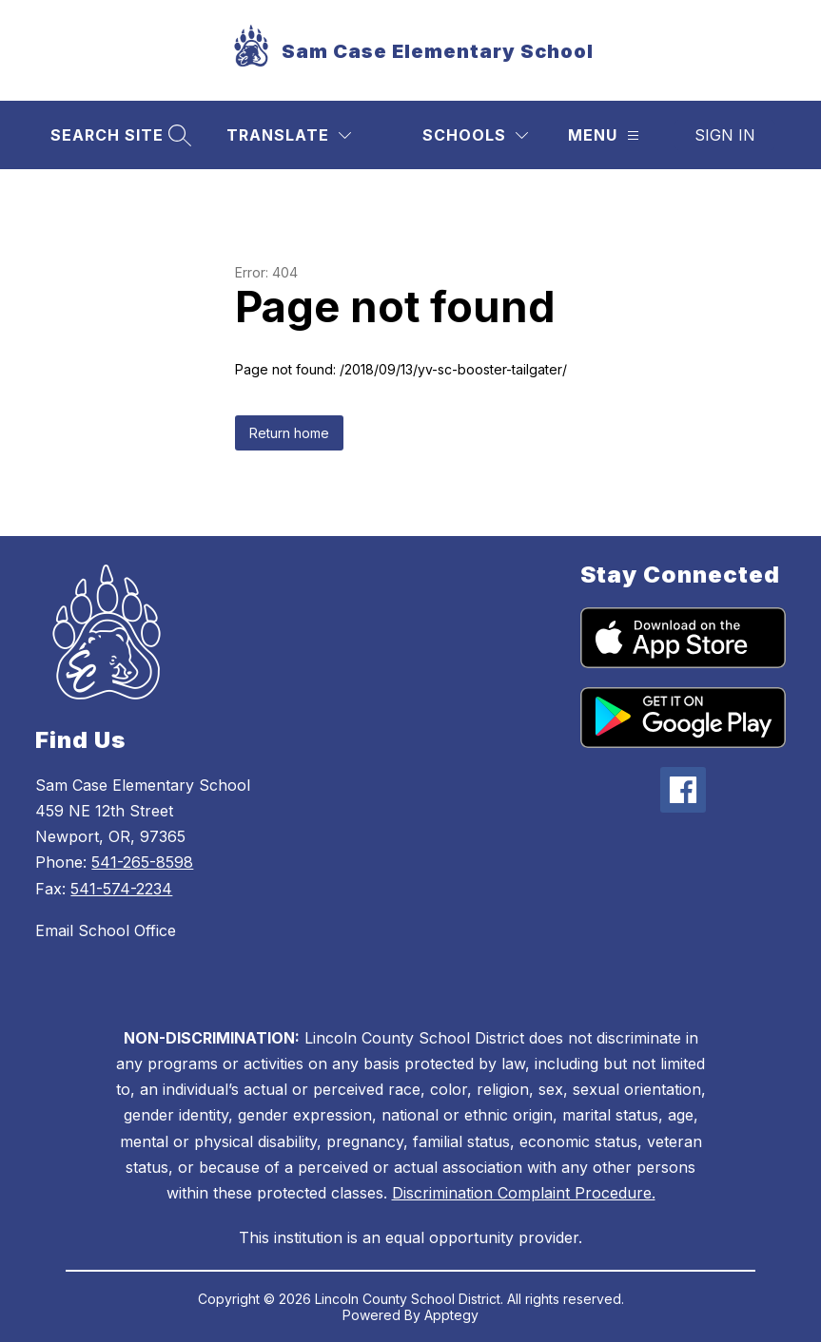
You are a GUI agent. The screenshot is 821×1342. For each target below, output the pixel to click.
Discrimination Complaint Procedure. (523, 1192)
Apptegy (451, 1315)
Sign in (724, 134)
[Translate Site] (289, 135)
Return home (289, 433)
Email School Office (105, 930)
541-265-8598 (142, 862)
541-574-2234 (121, 888)
